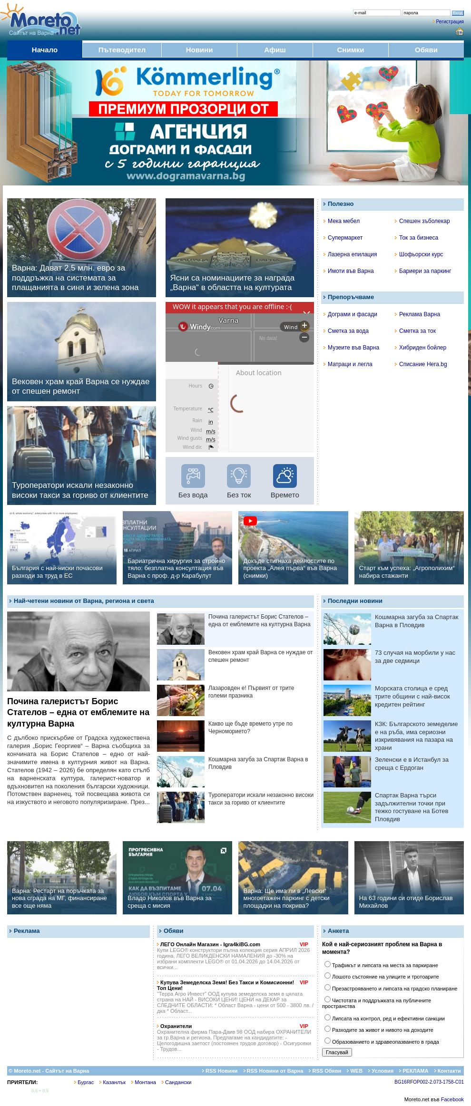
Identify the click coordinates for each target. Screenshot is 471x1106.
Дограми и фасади (350, 314)
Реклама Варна (417, 314)
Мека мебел (342, 221)
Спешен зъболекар (422, 221)
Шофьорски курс (419, 254)
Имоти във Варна (349, 271)
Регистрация (450, 21)
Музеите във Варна (351, 347)
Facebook (452, 1099)
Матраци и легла (348, 364)
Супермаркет (343, 237)
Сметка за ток (415, 331)
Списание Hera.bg (421, 364)
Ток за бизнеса (416, 237)
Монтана (143, 1082)
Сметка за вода (346, 331)
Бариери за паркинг (423, 271)
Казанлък (112, 1082)
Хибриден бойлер (420, 347)
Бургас (84, 1082)
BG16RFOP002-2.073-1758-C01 (429, 1082)
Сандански (176, 1082)
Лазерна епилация (350, 254)
